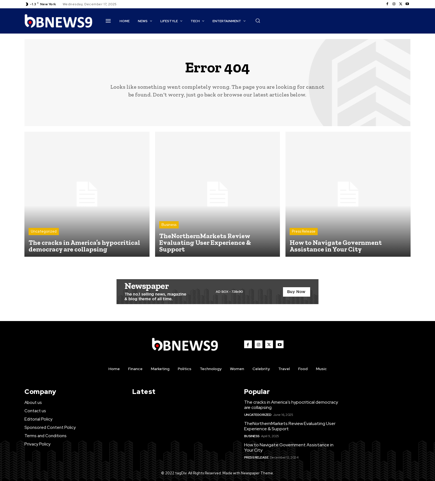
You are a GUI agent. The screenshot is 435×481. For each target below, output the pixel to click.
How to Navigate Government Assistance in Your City (288, 447)
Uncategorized (44, 231)
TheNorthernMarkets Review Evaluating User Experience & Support (289, 426)
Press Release (303, 231)
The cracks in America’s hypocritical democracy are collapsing (291, 404)
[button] (257, 20)
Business (168, 224)
